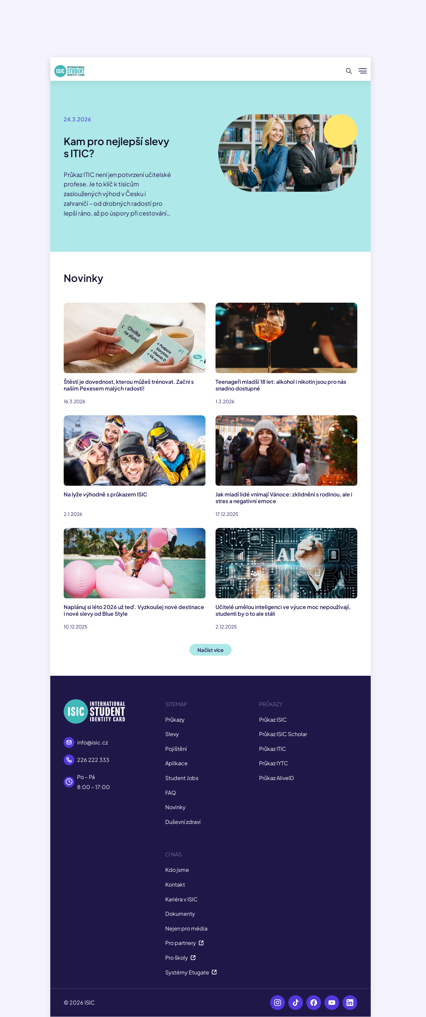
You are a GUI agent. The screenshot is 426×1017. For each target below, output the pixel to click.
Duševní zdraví (182, 821)
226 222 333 (93, 759)
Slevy (172, 733)
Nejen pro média (186, 928)
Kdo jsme (177, 869)
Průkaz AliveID (276, 777)
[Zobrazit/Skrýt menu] (363, 71)
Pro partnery (184, 942)
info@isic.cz (92, 742)
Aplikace (176, 763)
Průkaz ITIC (272, 748)
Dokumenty (180, 913)
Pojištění (176, 748)
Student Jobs (181, 777)
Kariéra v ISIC (181, 899)
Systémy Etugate (191, 972)
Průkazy (175, 719)
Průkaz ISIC (273, 719)
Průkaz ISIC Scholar (283, 733)
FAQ (170, 792)
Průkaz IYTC (273, 763)
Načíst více (210, 650)
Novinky (175, 807)
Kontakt (175, 884)
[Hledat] (349, 71)
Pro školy (180, 957)
